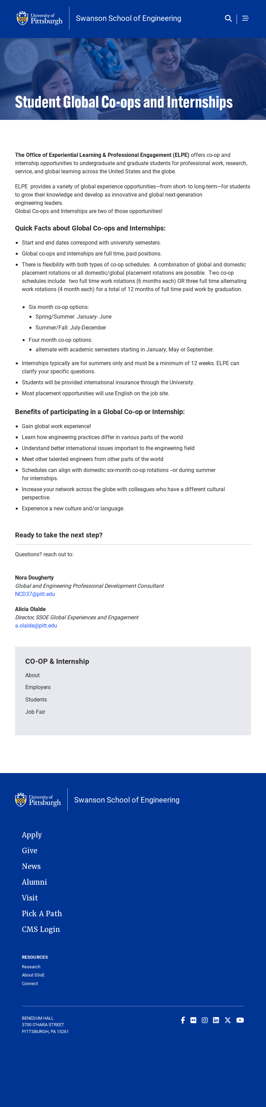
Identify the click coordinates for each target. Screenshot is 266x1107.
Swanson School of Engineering (128, 18)
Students (36, 699)
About (32, 675)
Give (29, 850)
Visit (30, 898)
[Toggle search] (230, 18)
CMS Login (41, 929)
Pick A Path (42, 913)
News (31, 866)
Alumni (34, 882)
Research (31, 967)
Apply (32, 835)
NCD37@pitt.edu (35, 593)
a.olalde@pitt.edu (36, 625)
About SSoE (33, 975)
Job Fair (35, 711)
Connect (30, 983)
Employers (38, 687)
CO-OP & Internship (57, 661)
